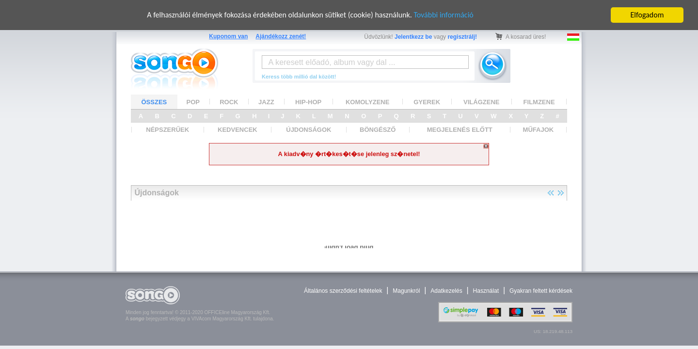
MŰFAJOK (538, 129)
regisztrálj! (462, 36)
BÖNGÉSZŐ (378, 129)
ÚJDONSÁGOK (308, 129)
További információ (443, 14)
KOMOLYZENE (368, 101)
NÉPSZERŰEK (167, 129)
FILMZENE (539, 101)
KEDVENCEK (237, 129)
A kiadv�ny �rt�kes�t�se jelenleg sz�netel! (349, 154)
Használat (486, 290)
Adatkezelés (446, 290)
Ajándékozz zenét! (280, 36)
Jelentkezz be (413, 36)
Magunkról (406, 290)
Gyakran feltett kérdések (540, 290)
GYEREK (426, 101)
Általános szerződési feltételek (343, 290)
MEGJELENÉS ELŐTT (459, 129)
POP (193, 101)
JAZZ (266, 101)
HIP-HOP (308, 101)
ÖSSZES (154, 101)
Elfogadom (647, 14)
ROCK (229, 101)
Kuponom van (228, 36)
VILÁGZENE (481, 101)
